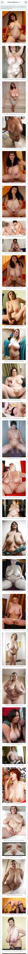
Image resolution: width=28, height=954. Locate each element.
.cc (14, 2)
